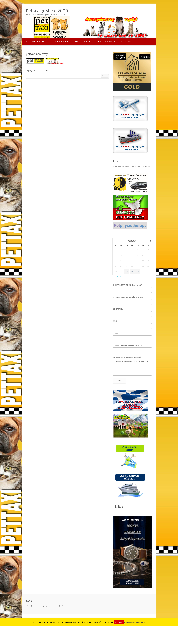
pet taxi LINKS (125, 42)
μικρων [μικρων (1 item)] (139, 166)
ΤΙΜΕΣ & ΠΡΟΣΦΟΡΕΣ (106, 42)
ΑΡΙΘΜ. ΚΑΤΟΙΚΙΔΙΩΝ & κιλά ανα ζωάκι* (128, 297)
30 (137, 271)
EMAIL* (115, 321)
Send (119, 381)
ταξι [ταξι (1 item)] (149, 166)
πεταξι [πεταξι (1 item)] (145, 166)
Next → (105, 76)
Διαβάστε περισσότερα (134, 622)
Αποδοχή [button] (118, 622)
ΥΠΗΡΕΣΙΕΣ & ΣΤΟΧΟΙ (85, 42)
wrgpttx (32, 70)
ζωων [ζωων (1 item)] (119, 166)
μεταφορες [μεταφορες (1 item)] (133, 166)
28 (127, 271)
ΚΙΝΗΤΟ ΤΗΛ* (118, 309)
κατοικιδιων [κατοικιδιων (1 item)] (125, 166)
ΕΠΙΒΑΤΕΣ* (117, 333)
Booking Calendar (120, 276)
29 (132, 271)
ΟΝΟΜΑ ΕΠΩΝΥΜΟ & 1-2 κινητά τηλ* (127, 285)
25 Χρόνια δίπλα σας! (36, 42)
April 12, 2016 (43, 70)
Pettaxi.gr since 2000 (47, 10)
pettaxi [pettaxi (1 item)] (115, 166)
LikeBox (118, 506)
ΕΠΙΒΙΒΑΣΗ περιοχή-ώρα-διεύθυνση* (127, 345)
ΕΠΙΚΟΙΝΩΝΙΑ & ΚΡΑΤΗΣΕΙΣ (60, 42)
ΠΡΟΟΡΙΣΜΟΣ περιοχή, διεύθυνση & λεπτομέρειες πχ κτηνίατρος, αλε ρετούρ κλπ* (130, 359)
